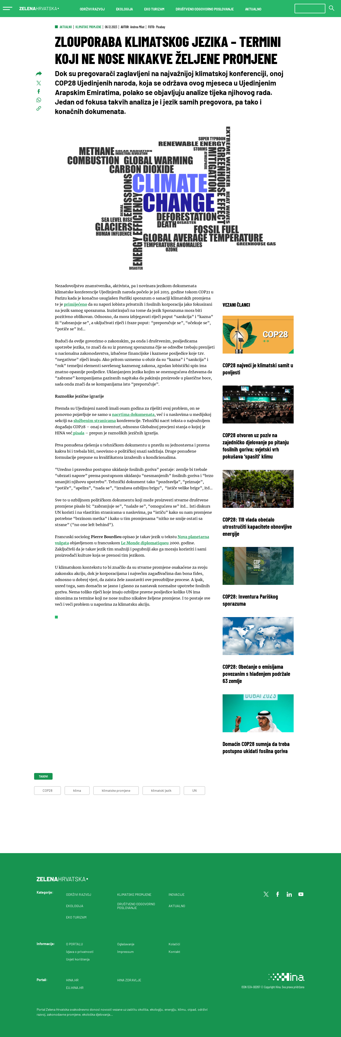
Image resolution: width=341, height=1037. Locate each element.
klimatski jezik (161, 790)
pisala (78, 433)
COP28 (47, 790)
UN (194, 790)
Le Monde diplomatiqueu (145, 543)
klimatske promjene (116, 790)
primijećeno (75, 304)
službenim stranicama (94, 420)
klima (77, 790)
